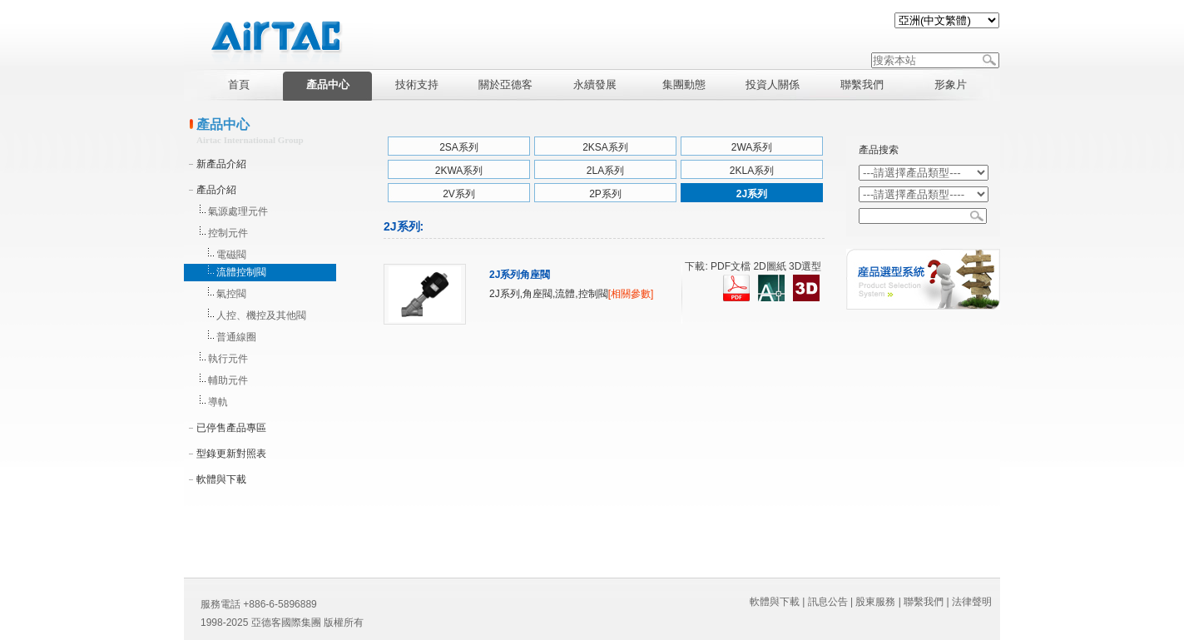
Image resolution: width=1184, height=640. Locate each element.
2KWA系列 (459, 170)
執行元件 (228, 359)
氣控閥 (231, 294)
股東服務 (875, 602)
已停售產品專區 (231, 428)
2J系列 (751, 194)
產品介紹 (216, 190)
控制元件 (228, 233)
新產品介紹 (221, 164)
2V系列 (459, 194)
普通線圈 (236, 337)
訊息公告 (828, 602)
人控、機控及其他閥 (261, 315)
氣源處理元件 (238, 211)
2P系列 (605, 194)
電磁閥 (231, 254)
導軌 (218, 402)
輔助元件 (228, 380)
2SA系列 (458, 147)
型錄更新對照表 (231, 453)
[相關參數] (631, 294)
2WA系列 (752, 147)
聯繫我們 (924, 602)
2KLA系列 (752, 170)
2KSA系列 (605, 147)
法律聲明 (972, 602)
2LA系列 (605, 170)
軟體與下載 (221, 479)
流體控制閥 (241, 272)
